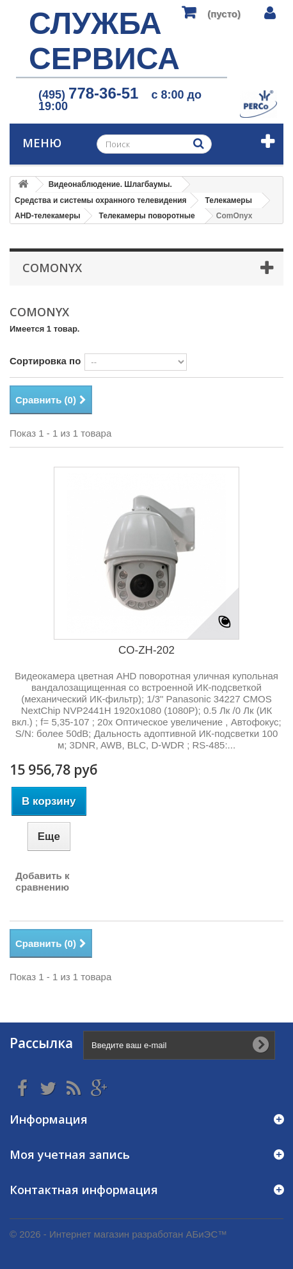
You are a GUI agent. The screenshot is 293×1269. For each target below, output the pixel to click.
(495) (88, 94)
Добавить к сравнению (42, 881)
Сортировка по (45, 360)
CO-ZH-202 (146, 650)
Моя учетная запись (70, 1154)
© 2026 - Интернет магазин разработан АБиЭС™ (118, 1234)
